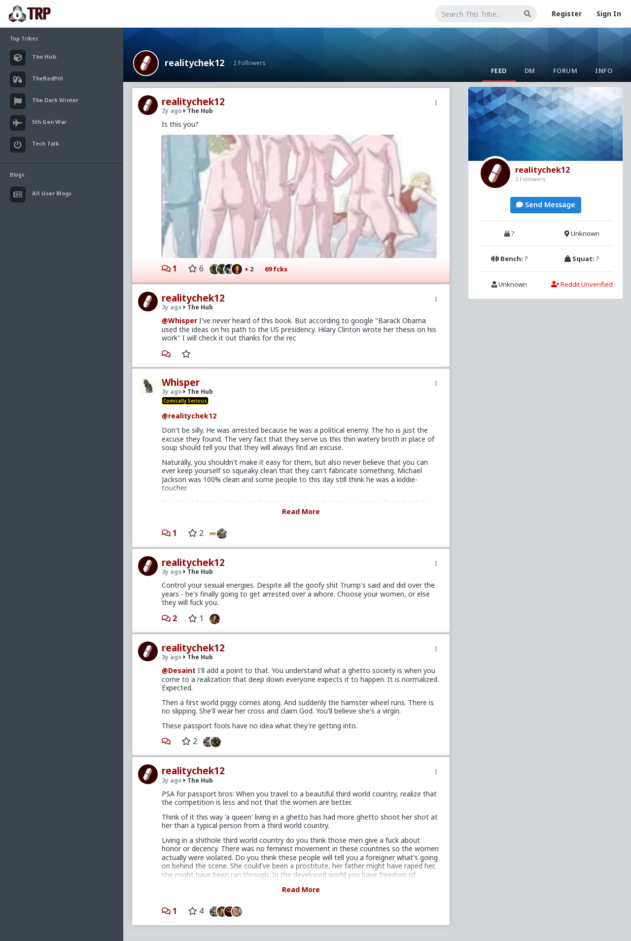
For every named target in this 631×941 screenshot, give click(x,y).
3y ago (172, 307)
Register (567, 13)
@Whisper (179, 320)
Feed (499, 70)
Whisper (181, 382)
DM (530, 70)
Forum (565, 70)
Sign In (608, 13)
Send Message (545, 204)
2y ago (172, 111)
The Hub (198, 111)
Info (603, 70)
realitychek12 (194, 63)
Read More (301, 511)
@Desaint (179, 670)
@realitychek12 (189, 415)
